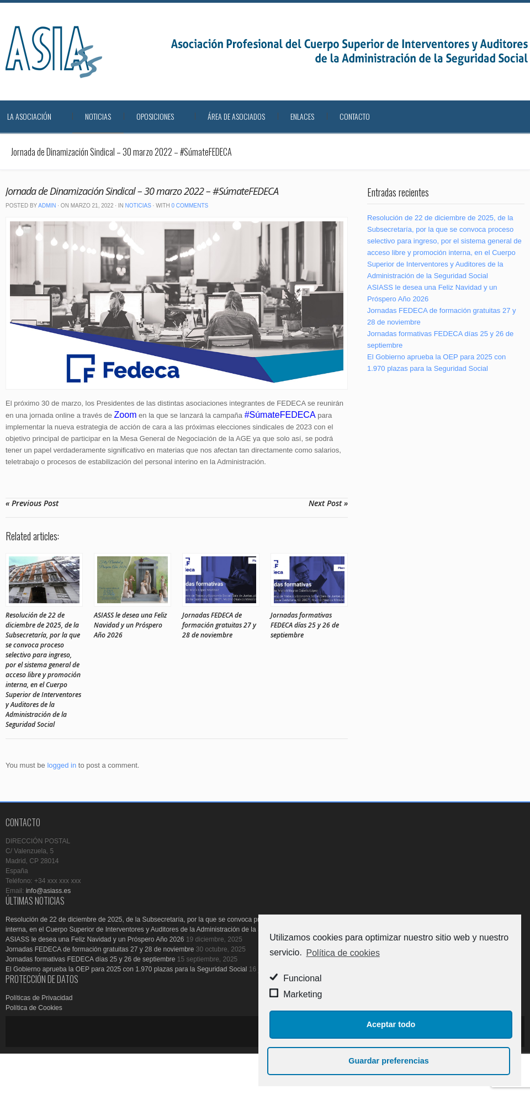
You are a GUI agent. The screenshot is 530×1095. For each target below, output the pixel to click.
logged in (61, 765)
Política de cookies (343, 953)
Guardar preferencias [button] (388, 1060)
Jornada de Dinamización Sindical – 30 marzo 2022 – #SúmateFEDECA (142, 191)
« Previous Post (32, 503)
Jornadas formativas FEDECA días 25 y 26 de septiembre (305, 625)
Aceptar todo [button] (391, 1024)
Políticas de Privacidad (39, 998)
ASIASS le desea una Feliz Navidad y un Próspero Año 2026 (130, 625)
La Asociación (29, 116)
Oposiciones (155, 116)
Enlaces (302, 116)
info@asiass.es (48, 891)
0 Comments (189, 206)
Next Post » (328, 503)
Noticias (98, 116)
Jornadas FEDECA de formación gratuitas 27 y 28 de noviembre (219, 625)
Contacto (355, 116)
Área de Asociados (236, 116)
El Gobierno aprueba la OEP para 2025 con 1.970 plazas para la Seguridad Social (126, 969)
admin (47, 206)
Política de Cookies (34, 1008)
